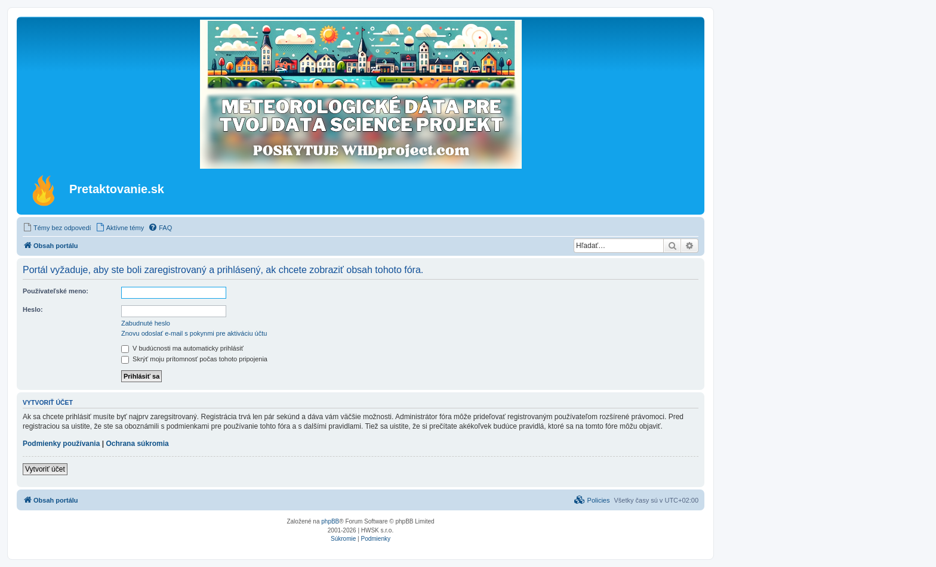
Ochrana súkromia (137, 443)
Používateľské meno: (55, 291)
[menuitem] (57, 228)
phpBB (330, 521)
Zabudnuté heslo (145, 323)
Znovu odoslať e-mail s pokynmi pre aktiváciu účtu (194, 333)
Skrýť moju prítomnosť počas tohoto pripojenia (194, 358)
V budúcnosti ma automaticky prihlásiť (182, 348)
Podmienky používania (61, 443)
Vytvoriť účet (45, 469)
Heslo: (33, 309)
